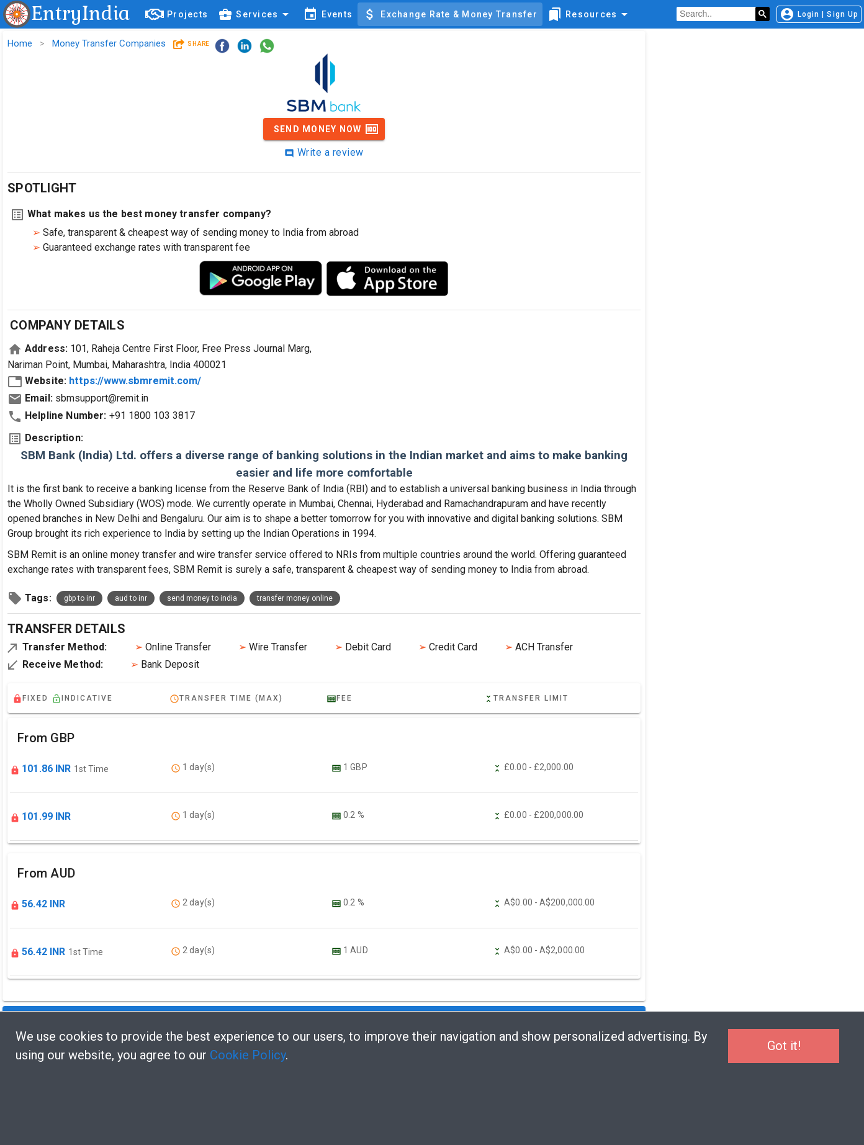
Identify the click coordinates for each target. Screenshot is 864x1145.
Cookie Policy (248, 1055)
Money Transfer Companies (109, 43)
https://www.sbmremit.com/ (135, 381)
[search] (716, 14)
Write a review (324, 152)
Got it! (784, 1045)
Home (19, 43)
